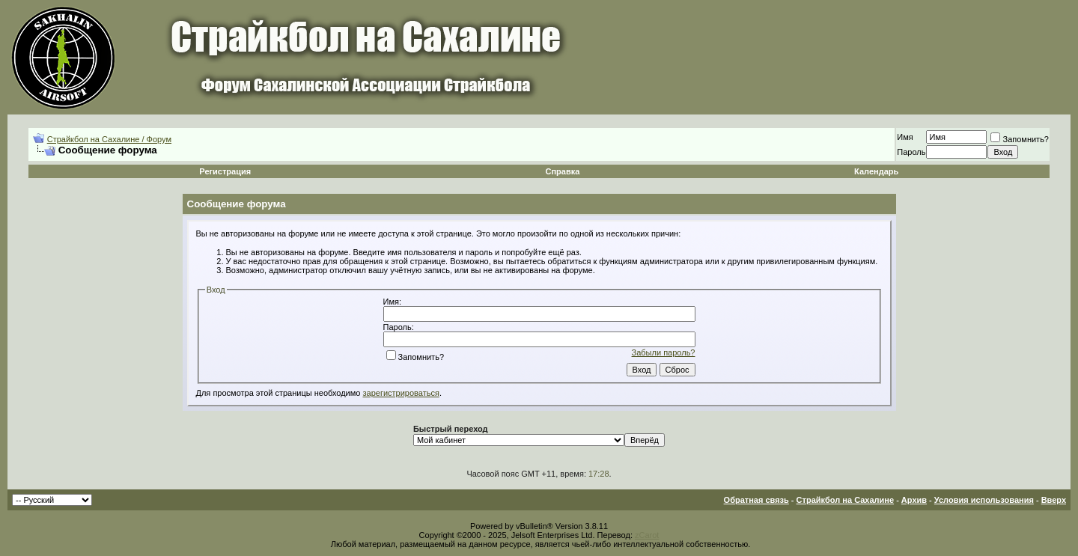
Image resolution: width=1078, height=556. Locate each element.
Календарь (876, 171)
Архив (914, 499)
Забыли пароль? (663, 352)
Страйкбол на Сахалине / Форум (109, 139)
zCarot (647, 535)
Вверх (1053, 499)
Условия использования (984, 499)
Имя (905, 136)
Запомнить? (1019, 139)
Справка (562, 171)
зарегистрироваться (401, 392)
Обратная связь (756, 499)
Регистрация (225, 171)
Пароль (911, 151)
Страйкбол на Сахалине (845, 499)
